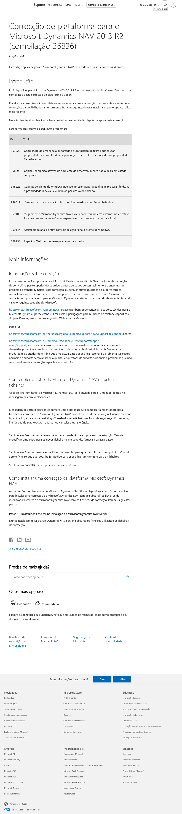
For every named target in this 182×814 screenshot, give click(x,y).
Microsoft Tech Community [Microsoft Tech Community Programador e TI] (75, 771)
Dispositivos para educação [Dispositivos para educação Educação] (134, 703)
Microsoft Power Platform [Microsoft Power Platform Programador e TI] (74, 782)
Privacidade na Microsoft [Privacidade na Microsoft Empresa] (133, 771)
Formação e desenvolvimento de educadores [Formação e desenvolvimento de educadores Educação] (142, 726)
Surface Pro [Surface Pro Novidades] (9, 697)
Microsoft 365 (55, 4)
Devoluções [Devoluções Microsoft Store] (68, 715)
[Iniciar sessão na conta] (173, 5)
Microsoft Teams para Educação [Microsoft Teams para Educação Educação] (136, 709)
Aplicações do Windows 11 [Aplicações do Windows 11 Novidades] (15, 737)
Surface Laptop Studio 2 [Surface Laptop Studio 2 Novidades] (14, 709)
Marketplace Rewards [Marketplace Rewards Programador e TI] (72, 788)
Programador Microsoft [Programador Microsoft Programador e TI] (73, 754)
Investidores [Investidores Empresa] (128, 776)
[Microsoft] (16, 5)
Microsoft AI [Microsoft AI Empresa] (9, 754)
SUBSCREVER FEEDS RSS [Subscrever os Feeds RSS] (26, 548)
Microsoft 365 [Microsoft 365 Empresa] (10, 776)
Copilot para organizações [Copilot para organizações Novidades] (15, 715)
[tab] (21, 603)
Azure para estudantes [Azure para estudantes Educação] (132, 737)
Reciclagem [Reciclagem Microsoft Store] (68, 726)
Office (69, 4)
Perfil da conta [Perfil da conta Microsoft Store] (69, 697)
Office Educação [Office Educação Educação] (129, 720)
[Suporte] (39, 5)
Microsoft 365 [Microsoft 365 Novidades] (10, 726)
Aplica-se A (18, 56)
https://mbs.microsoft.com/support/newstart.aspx (39, 309)
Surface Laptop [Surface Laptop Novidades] (10, 703)
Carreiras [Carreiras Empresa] (127, 754)
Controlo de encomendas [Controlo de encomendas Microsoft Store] (74, 720)
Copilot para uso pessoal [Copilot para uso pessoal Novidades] (15, 720)
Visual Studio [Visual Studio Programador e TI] (69, 793)
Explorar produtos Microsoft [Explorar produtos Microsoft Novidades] (16, 732)
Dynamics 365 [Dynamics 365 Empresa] (10, 771)
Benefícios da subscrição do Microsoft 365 (17, 641)
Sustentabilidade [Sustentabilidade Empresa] (130, 782)
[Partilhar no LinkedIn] (18, 539)
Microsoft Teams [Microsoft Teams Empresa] (11, 788)
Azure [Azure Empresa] (6, 765)
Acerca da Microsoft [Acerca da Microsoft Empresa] (131, 759)
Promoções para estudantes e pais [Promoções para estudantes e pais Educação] (137, 732)
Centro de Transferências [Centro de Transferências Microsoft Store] (74, 703)
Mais (79, 4)
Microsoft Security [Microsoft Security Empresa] (12, 759)
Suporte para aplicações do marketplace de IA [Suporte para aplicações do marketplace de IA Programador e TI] (83, 765)
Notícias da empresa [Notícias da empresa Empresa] (132, 765)
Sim (102, 679)
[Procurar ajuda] (165, 5)
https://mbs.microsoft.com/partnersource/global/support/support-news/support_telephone (65, 333)
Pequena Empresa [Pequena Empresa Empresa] (12, 793)
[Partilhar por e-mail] (26, 539)
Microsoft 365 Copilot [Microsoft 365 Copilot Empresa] (13, 782)
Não (122, 679)
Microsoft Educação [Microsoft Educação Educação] (131, 697)
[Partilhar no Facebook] (11, 539)
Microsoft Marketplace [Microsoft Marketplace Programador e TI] (73, 776)
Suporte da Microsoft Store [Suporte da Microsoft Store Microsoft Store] (75, 709)
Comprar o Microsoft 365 (103, 4)
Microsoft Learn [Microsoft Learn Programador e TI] (70, 759)
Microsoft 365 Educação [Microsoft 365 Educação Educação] (133, 715)
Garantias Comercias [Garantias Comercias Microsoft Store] (72, 732)
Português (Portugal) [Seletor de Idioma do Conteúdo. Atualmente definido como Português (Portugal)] (18, 803)
